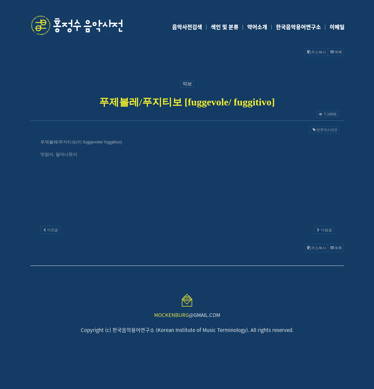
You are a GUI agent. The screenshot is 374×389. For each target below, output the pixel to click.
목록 (336, 52)
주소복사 (316, 52)
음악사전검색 (187, 26)
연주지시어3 (324, 130)
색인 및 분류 (225, 26)
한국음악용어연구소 (298, 26)
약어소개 (257, 26)
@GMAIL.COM (187, 315)
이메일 (337, 26)
